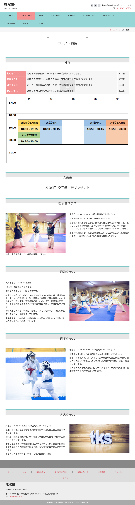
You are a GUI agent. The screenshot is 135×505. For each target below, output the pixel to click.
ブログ (40, 23)
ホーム (10, 16)
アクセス (26, 23)
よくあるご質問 (89, 16)
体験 (41, 16)
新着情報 (11, 23)
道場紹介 (71, 16)
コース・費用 (26, 16)
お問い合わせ (108, 16)
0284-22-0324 (124, 8)
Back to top (67, 464)
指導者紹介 (55, 16)
